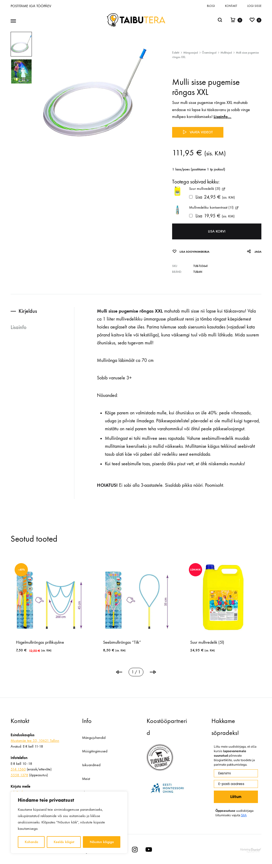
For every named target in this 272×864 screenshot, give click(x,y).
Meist (86, 779)
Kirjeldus (28, 311)
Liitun (235, 796)
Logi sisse (254, 6)
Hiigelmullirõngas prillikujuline (40, 642)
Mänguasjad (190, 52)
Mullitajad (226, 52)
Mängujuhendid (93, 737)
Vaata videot (198, 132)
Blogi (211, 6)
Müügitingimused (94, 751)
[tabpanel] (48, 608)
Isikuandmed (91, 765)
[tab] (42, 311)
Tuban (197, 272)
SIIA (244, 815)
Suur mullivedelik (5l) (207, 642)
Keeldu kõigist (64, 842)
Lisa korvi (217, 231)
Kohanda (31, 842)
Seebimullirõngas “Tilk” (122, 642)
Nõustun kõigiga (102, 842)
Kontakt (231, 6)
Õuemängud (209, 52)
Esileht (175, 52)
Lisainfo (19, 327)
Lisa (212, 197)
